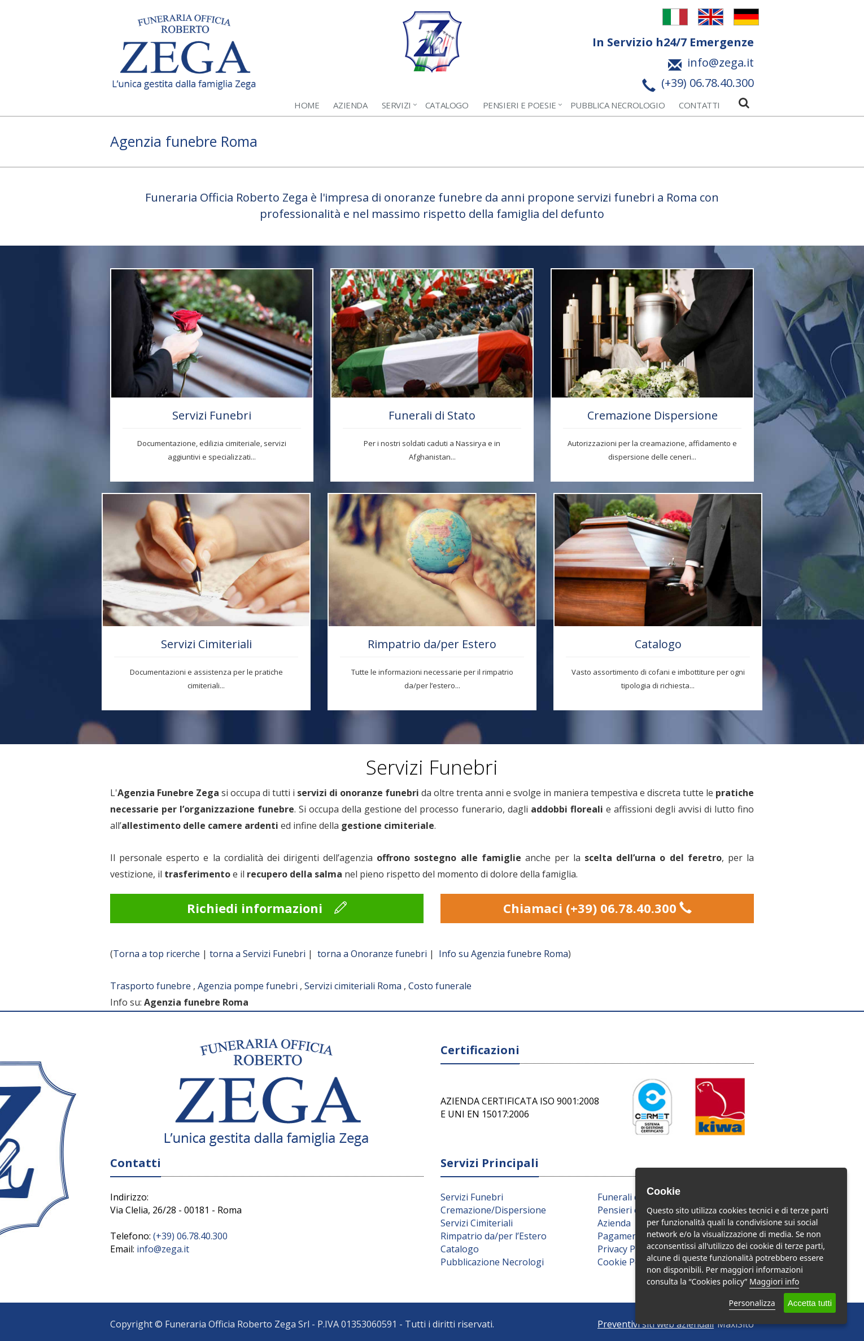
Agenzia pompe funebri (248, 986)
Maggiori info (774, 1281)
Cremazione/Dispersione (493, 1210)
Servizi (396, 105)
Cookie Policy (625, 1262)
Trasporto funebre (150, 986)
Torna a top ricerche (156, 953)
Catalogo (447, 105)
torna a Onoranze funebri (372, 953)
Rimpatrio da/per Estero (432, 644)
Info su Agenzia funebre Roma (503, 953)
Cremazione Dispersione (652, 415)
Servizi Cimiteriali (206, 644)
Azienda (350, 105)
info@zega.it (163, 1249)
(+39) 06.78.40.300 (190, 1236)
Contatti (699, 105)
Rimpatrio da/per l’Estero (493, 1236)
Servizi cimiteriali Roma (353, 986)
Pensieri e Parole (633, 1210)
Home (306, 105)
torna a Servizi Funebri (258, 953)
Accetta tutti (810, 1303)
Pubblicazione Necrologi (492, 1262)
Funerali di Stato (432, 415)
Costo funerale (440, 986)
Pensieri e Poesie (519, 105)
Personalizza (752, 1303)
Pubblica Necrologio (617, 105)
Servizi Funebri (211, 415)
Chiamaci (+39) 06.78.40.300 (597, 907)
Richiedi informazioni (267, 907)
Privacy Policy (625, 1249)
